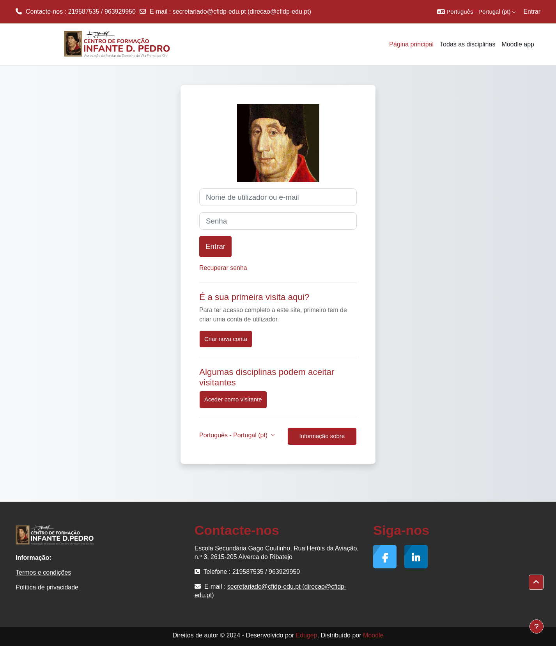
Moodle (373, 635)
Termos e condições (43, 572)
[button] (476, 11)
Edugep (306, 635)
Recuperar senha (223, 267)
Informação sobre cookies (322, 439)
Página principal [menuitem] (411, 44)
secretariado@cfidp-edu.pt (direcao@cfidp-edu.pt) (242, 11)
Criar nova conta (225, 338)
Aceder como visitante (233, 399)
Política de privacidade (47, 587)
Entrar (531, 11)
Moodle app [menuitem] (517, 44)
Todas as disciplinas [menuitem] (467, 44)
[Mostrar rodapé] (536, 626)
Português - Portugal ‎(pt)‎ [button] (234, 435)
